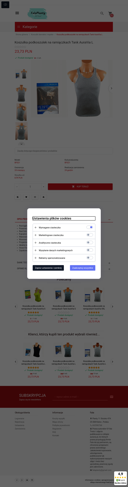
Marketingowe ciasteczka (51, 235)
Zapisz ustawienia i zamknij (48, 268)
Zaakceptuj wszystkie (82, 268)
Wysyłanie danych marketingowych (56, 250)
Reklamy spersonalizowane (52, 258)
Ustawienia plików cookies (52, 218)
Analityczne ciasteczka (50, 242)
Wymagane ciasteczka (50, 227)
